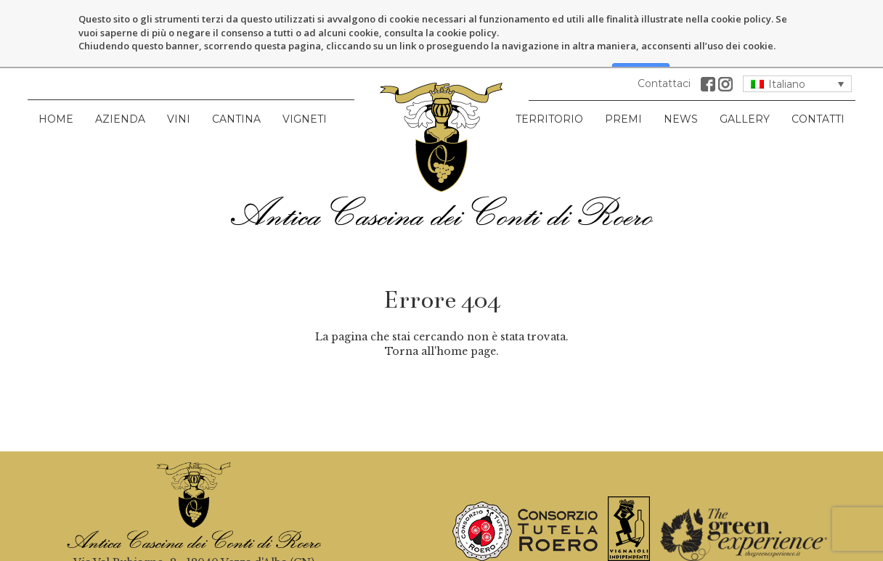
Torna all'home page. (442, 306)
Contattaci (664, 39)
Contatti (818, 74)
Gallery (745, 74)
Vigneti (304, 74)
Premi (623, 74)
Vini (178, 74)
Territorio (549, 74)
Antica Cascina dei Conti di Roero (441, 110)
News (681, 74)
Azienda (120, 74)
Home (55, 74)
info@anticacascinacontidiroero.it (193, 547)
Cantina (236, 74)
